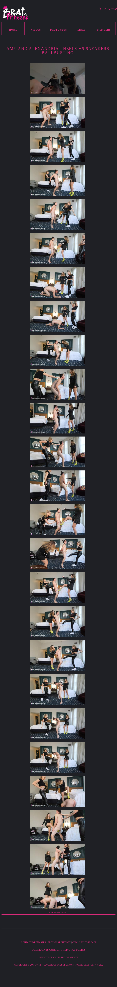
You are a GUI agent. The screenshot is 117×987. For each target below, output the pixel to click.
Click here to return (57, 913)
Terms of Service (68, 957)
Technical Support (59, 942)
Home (13, 30)
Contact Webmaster (33, 942)
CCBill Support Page (84, 942)
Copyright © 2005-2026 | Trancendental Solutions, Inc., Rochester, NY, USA (58, 965)
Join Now (107, 8)
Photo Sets (58, 30)
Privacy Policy (47, 957)
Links (81, 30)
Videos (36, 30)
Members (104, 30)
